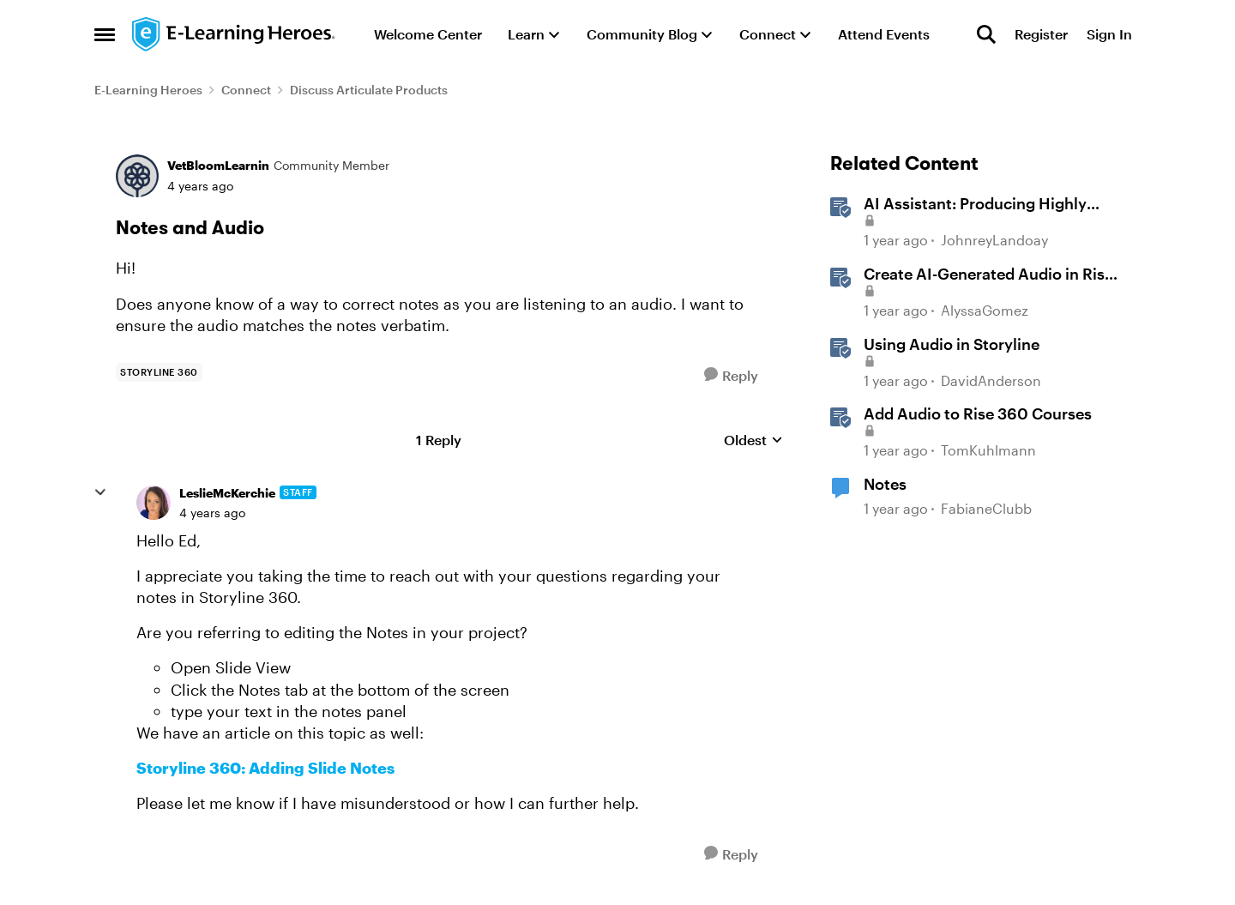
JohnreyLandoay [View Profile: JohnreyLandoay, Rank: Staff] (994, 240)
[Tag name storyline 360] (159, 372)
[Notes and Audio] (212, 513)
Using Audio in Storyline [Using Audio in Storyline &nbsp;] (951, 344)
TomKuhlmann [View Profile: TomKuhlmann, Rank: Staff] (988, 450)
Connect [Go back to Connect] (246, 89)
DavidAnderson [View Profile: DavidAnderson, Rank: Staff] (991, 380)
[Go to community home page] (234, 34)
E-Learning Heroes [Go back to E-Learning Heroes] (148, 89)
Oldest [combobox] (753, 440)
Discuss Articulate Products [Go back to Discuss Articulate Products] (369, 89)
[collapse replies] (100, 492)
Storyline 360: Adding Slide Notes (265, 767)
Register (1041, 34)
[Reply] (731, 375)
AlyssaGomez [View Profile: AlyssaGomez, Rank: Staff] (984, 310)
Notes (885, 483)
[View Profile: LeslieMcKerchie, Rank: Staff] (153, 503)
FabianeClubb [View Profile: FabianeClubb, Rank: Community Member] (986, 508)
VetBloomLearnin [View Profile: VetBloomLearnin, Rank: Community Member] (218, 165)
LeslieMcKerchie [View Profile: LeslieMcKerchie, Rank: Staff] (227, 493)
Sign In (1109, 34)
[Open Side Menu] (105, 34)
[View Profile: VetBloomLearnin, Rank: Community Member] (137, 175)
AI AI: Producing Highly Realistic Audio (975, 204)
